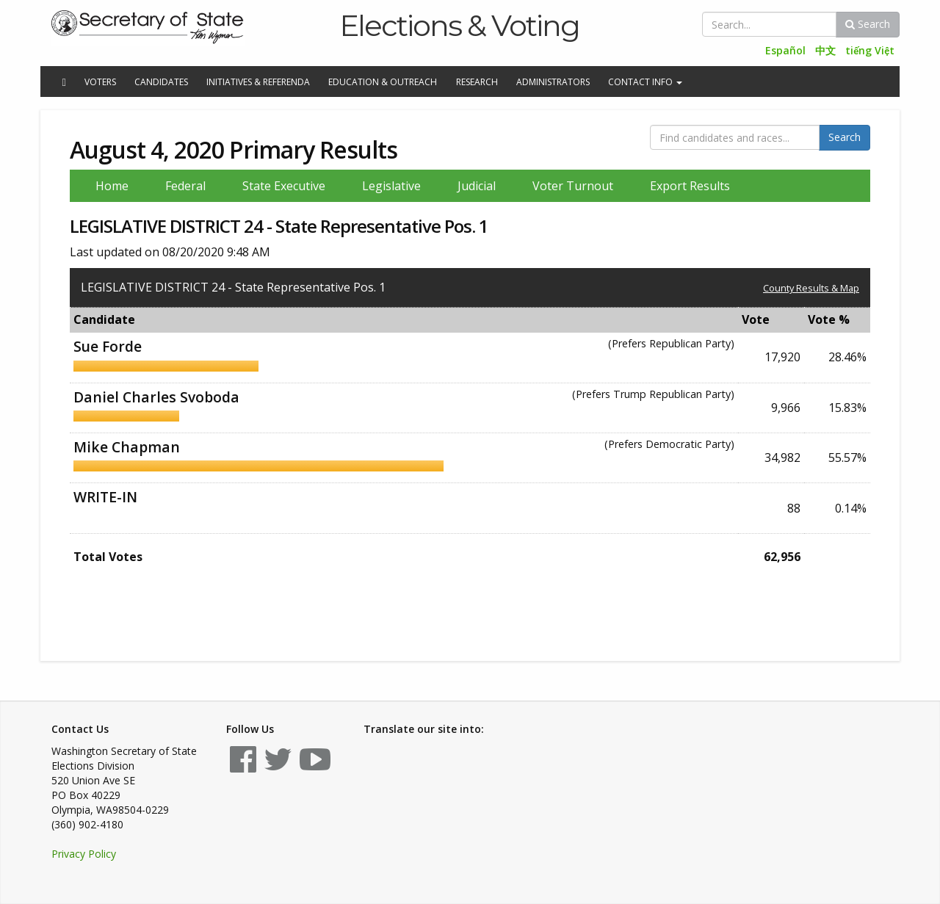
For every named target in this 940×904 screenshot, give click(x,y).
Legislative (391, 186)
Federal (185, 186)
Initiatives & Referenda (258, 82)
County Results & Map (811, 287)
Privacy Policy (83, 854)
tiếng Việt (869, 50)
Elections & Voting (459, 25)
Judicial (477, 186)
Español (785, 50)
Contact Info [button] (645, 82)
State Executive (283, 186)
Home (112, 186)
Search (867, 24)
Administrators (553, 82)
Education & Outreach (382, 82)
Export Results (690, 186)
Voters (100, 82)
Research (477, 82)
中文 (825, 50)
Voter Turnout (572, 186)
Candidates (161, 82)
